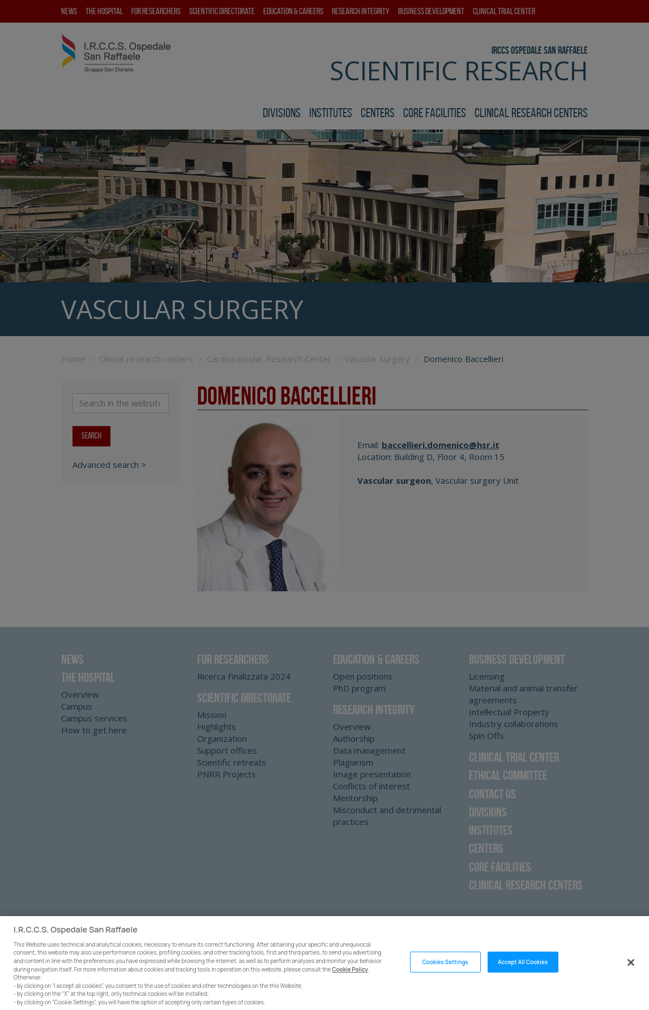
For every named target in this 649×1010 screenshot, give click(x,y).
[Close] (630, 987)
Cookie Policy (350, 994)
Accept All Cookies (523, 987)
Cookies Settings (445, 987)
